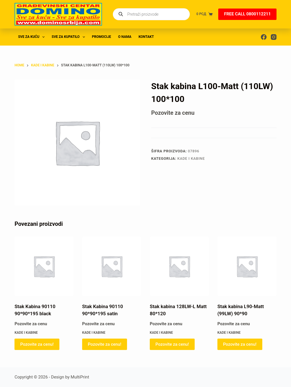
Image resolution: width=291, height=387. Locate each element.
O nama (125, 37)
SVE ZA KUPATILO (69, 37)
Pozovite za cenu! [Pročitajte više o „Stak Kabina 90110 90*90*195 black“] (37, 344)
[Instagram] (274, 37)
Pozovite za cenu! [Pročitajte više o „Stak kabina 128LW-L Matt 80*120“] (172, 344)
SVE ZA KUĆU (32, 37)
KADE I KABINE (191, 158)
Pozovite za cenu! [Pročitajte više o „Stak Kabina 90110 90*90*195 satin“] (104, 344)
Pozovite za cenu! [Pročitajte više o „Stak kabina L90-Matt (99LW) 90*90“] (240, 344)
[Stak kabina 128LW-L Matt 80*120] (179, 266)
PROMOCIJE (101, 37)
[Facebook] (264, 37)
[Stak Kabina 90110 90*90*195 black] (44, 266)
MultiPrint (80, 377)
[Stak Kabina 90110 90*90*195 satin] (111, 266)
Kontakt (146, 37)
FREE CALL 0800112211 (247, 14)
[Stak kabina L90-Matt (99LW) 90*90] (247, 266)
